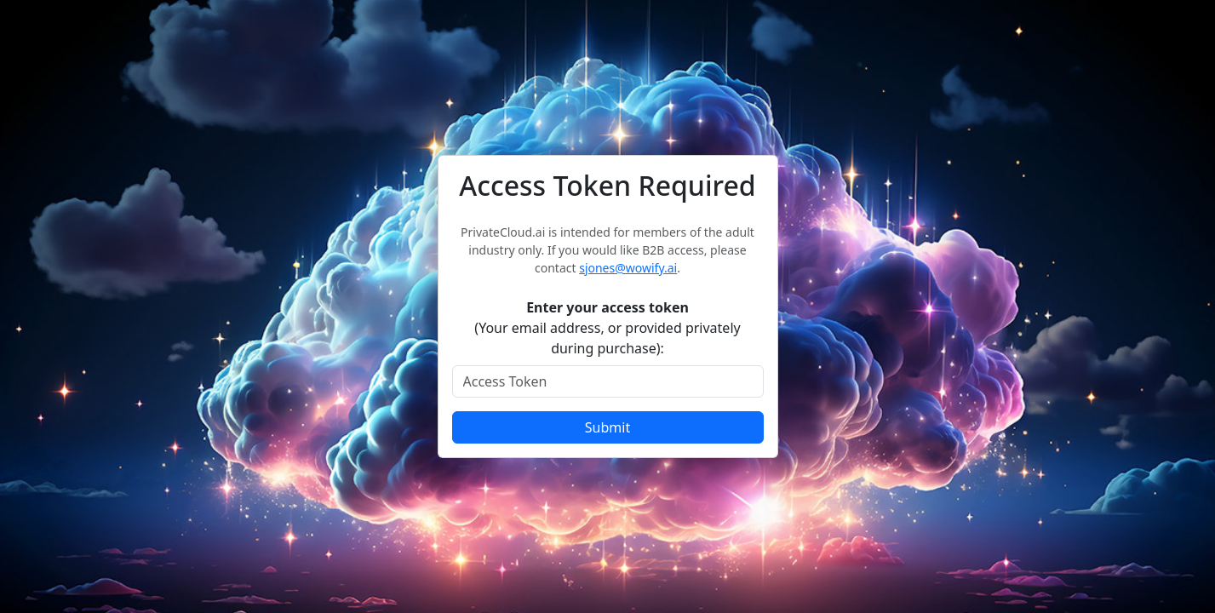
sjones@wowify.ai (628, 268)
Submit (607, 427)
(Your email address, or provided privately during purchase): (607, 328)
